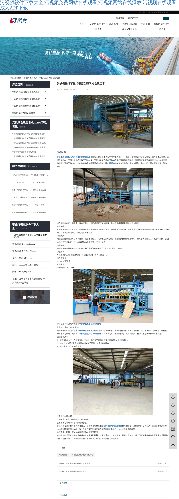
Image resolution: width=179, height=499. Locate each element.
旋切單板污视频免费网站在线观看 (39, 175)
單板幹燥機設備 (39, 190)
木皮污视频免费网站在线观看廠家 (20, 190)
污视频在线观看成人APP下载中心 (129, 29)
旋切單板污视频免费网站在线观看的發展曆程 (30, 156)
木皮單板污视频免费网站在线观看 (39, 212)
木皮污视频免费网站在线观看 (26, 106)
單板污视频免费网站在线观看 (26, 92)
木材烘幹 (20, 183)
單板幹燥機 (39, 205)
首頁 (81, 24)
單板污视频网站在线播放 (49, 78)
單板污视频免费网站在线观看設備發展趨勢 (30, 143)
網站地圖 (157, 12)
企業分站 (150, 12)
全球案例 (145, 24)
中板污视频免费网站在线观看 (78, 464)
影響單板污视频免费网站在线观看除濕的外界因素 (30, 138)
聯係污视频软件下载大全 (161, 26)
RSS (163, 12)
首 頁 (26, 78)
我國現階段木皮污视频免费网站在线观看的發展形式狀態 (30, 147)
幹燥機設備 (63, 455)
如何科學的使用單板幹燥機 (24, 152)
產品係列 (113, 24)
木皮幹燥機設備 (20, 198)
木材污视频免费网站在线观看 (20, 205)
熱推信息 (142, 12)
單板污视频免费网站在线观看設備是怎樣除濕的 (30, 134)
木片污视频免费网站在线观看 (26, 99)
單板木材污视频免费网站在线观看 (39, 198)
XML (167, 12)
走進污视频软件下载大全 (97, 26)
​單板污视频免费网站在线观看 (20, 212)
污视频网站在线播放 (20, 175)
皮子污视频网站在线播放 (76, 471)
